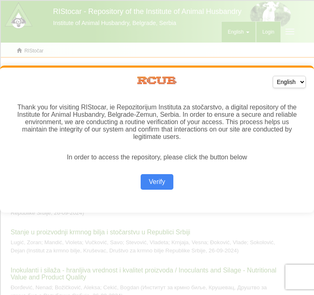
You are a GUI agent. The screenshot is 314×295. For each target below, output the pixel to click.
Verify (157, 181)
